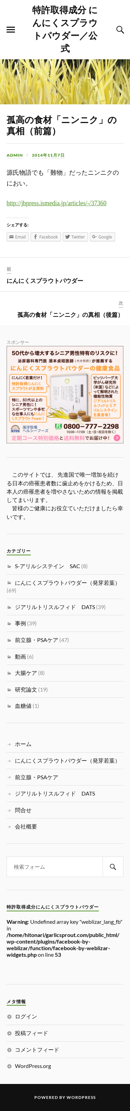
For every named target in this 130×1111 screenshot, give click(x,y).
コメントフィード (37, 1049)
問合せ (23, 810)
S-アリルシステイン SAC (47, 566)
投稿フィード (31, 1033)
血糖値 (23, 705)
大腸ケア (26, 672)
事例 (20, 623)
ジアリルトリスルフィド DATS (55, 607)
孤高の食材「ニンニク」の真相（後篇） (70, 314)
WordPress (81, 1097)
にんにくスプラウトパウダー (45, 280)
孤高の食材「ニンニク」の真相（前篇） (62, 124)
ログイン (26, 1016)
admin (15, 155)
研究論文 (26, 689)
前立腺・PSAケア (36, 639)
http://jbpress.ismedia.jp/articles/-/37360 (56, 203)
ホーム (23, 743)
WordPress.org (33, 1065)
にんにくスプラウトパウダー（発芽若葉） (67, 582)
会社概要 (26, 826)
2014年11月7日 (48, 155)
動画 (20, 656)
